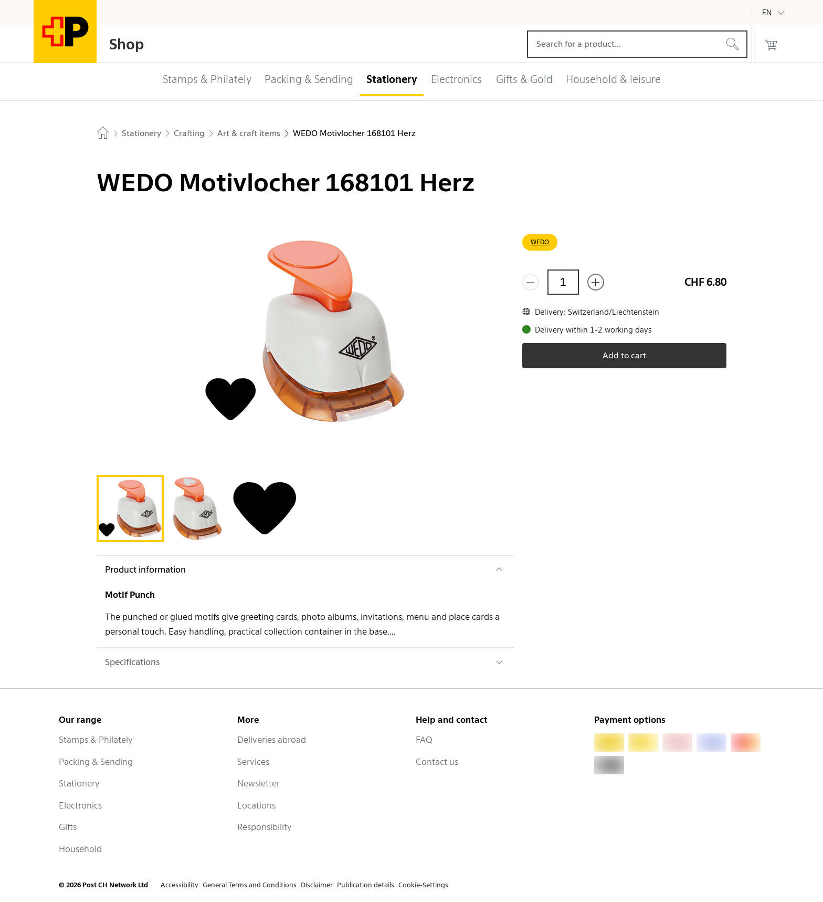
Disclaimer (317, 885)
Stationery (79, 783)
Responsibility (264, 827)
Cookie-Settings (423, 885)
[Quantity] (563, 282)
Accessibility (179, 885)
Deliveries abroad (271, 739)
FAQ (424, 739)
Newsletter (258, 783)
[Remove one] (530, 282)
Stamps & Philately (96, 739)
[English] (775, 12)
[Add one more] (595, 282)
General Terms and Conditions (250, 885)
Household (80, 849)
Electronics (80, 805)
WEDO (540, 242)
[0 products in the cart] (771, 44)
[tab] (130, 508)
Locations (256, 805)
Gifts (68, 827)
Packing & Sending (96, 761)
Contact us (437, 761)
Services (253, 761)
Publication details (365, 885)
